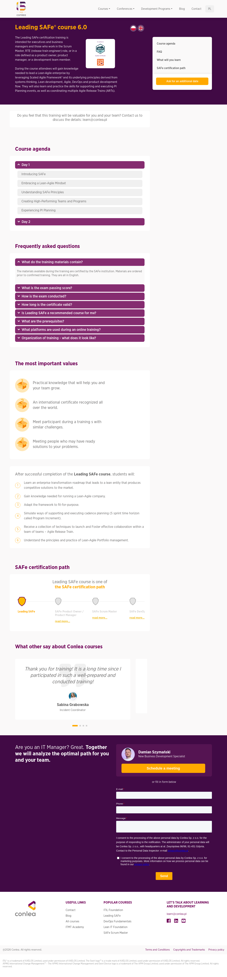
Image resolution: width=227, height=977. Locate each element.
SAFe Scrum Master (116, 932)
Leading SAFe (112, 915)
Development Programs (155, 8)
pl (209, 8)
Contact (196, 8)
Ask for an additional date (182, 81)
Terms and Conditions (157, 949)
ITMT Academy (75, 927)
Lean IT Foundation (116, 927)
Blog (182, 8)
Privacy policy (216, 949)
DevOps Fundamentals (117, 921)
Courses (103, 8)
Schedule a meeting (150, 767)
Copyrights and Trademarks (189, 949)
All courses (72, 921)
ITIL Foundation (113, 910)
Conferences (124, 8)
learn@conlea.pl (177, 914)
